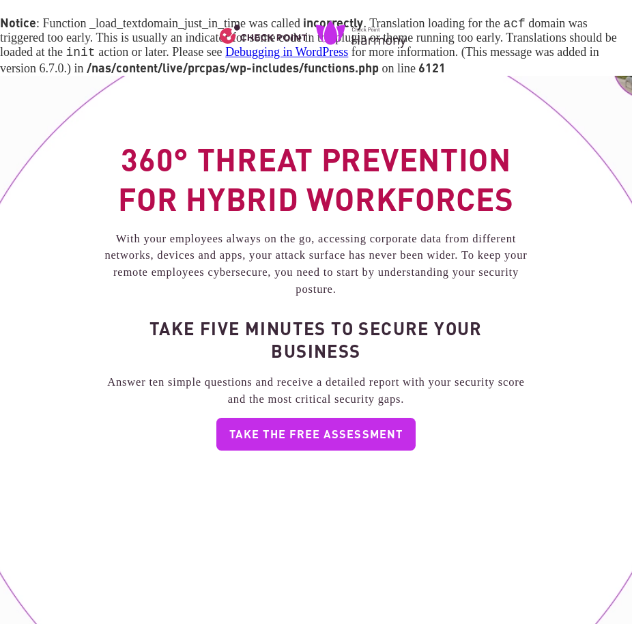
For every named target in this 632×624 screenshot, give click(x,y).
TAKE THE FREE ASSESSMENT (316, 436)
